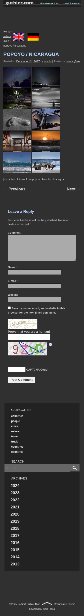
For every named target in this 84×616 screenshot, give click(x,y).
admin (48, 61)
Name (11, 272)
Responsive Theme (64, 609)
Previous (17, 189)
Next (71, 189)
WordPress (49, 614)
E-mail (12, 286)
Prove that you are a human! (29, 337)
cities (14, 431)
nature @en (73, 61)
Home (7, 31)
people (15, 426)
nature (15, 436)
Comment (14, 232)
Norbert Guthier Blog (29, 609)
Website (13, 300)
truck (14, 447)
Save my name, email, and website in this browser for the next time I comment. (36, 315)
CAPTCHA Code (36, 375)
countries (17, 421)
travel (14, 441)
